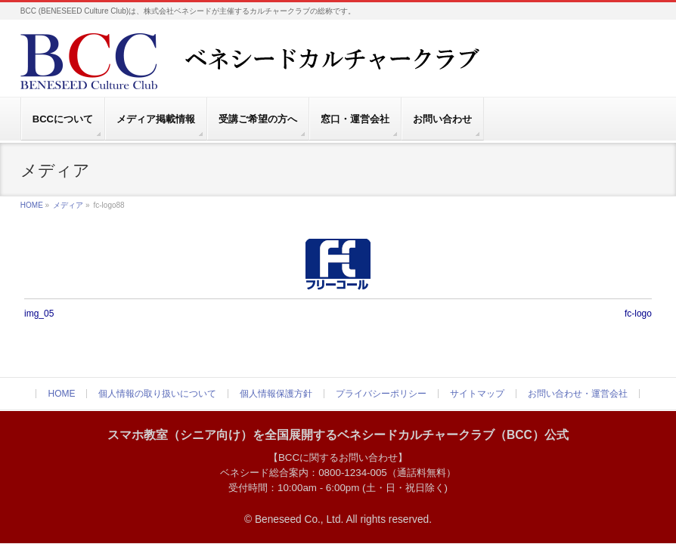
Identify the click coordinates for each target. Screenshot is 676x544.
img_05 (39, 313)
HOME (31, 205)
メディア (68, 205)
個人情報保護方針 (276, 393)
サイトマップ (477, 393)
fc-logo (638, 313)
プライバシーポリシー (381, 393)
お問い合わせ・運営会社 (578, 393)
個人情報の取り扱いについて (157, 393)
